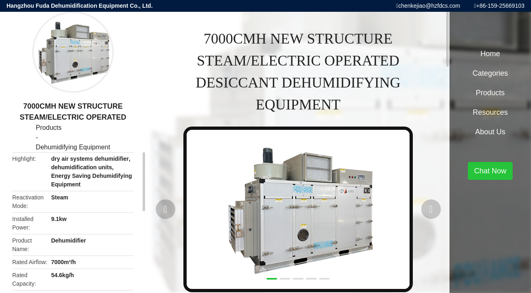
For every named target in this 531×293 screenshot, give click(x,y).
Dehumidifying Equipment (73, 147)
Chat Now (490, 171)
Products (49, 127)
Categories (490, 73)
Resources (490, 112)
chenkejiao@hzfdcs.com (429, 5)
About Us (490, 132)
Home (490, 54)
